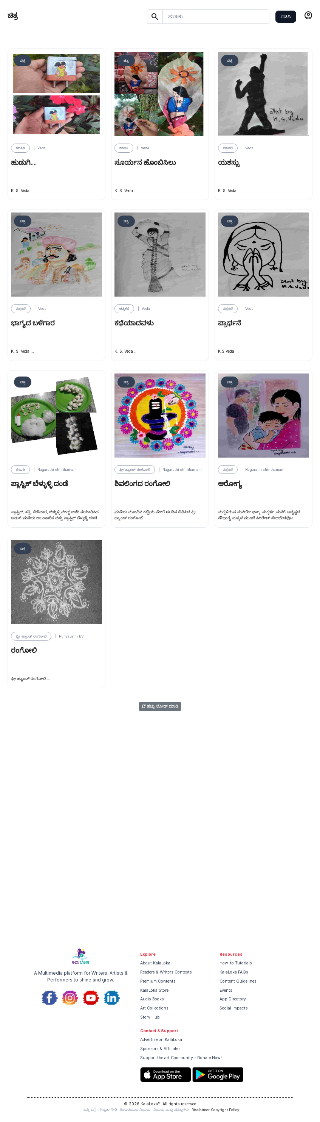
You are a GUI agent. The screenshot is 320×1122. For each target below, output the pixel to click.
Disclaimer (201, 1110)
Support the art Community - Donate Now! (181, 1057)
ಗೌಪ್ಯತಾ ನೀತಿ (108, 1109)
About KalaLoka (155, 963)
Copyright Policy (225, 1110)
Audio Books (152, 999)
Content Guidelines (238, 981)
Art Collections (154, 1008)
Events (226, 990)
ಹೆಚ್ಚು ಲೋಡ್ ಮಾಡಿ (160, 706)
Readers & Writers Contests (166, 972)
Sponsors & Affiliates (160, 1048)
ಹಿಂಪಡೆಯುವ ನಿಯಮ (135, 1109)
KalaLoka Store (154, 990)
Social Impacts (234, 1008)
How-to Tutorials (236, 963)
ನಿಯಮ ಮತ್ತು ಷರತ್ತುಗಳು (171, 1109)
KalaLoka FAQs (234, 972)
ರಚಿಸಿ (286, 16)
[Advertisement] (160, 886)
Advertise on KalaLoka (161, 1039)
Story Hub (150, 1017)
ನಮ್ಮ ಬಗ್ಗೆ (89, 1109)
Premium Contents (158, 981)
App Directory (233, 999)
